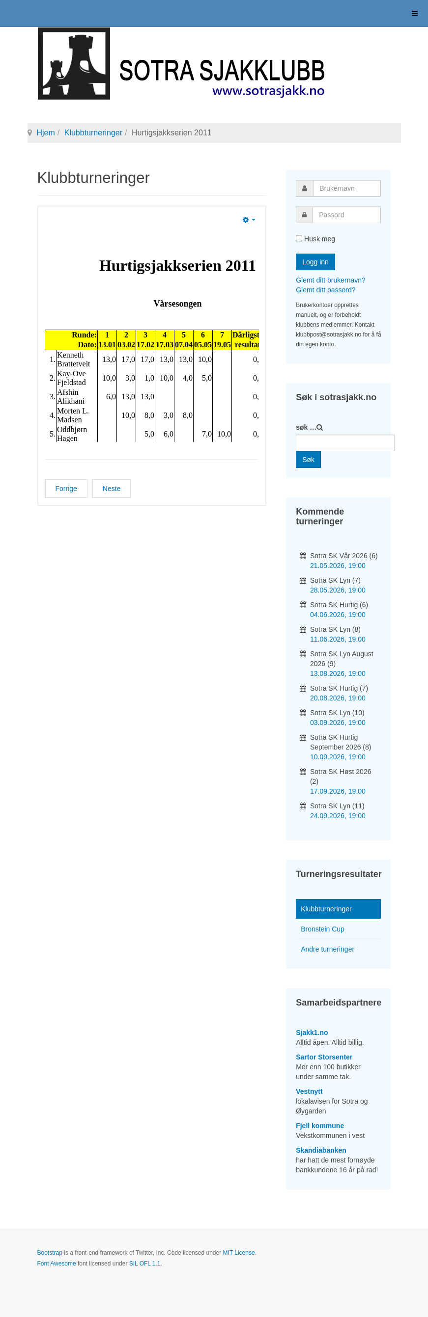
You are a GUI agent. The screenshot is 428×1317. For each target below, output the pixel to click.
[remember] (299, 238)
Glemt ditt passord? (325, 290)
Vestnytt (309, 1091)
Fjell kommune (320, 1126)
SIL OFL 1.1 (145, 1263)
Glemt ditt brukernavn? (331, 280)
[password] (347, 215)
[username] (347, 188)
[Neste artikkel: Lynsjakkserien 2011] (111, 488)
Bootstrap (49, 1252)
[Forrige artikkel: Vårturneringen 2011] (66, 488)
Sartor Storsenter (324, 1057)
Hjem (46, 133)
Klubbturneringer (93, 133)
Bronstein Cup (322, 929)
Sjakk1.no (312, 1032)
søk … (306, 427)
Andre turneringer (327, 949)
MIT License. (239, 1252)
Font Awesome (56, 1263)
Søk (308, 460)
